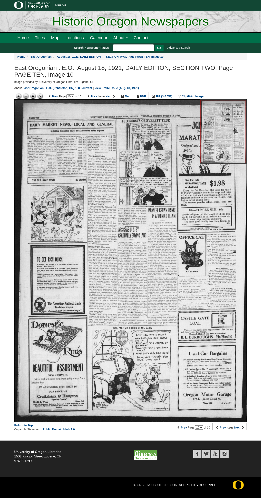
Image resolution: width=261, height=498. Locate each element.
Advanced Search (178, 47)
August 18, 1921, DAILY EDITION (79, 56)
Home (23, 37)
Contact (141, 37)
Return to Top (23, 425)
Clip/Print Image (193, 96)
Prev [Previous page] (55, 96)
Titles (40, 37)
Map (55, 37)
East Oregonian (40, 56)
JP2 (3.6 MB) (163, 96)
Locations (74, 37)
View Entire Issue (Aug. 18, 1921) (116, 88)
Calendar (98, 37)
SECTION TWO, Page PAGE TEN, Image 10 (135, 56)
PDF (143, 96)
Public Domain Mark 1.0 (59, 429)
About (120, 37)
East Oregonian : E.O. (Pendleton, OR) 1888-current (57, 88)
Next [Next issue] (108, 96)
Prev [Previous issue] (94, 96)
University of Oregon (157, 485)
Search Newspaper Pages (91, 47)
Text (127, 96)
